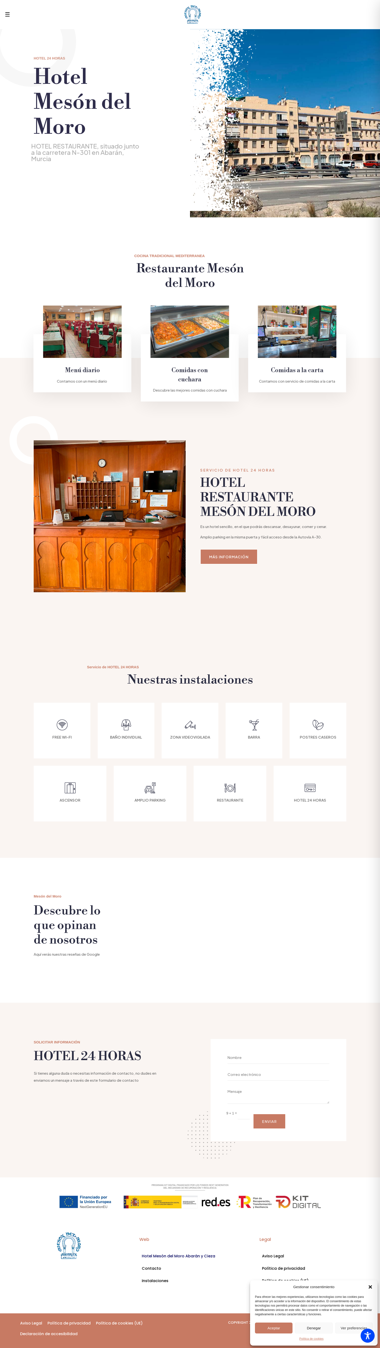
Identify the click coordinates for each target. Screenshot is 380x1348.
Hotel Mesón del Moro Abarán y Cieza (178, 1256)
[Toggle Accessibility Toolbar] (367, 1335)
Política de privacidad (283, 1268)
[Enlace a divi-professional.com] (69, 1245)
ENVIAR (269, 1121)
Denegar (314, 1328)
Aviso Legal (273, 1256)
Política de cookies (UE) (119, 1323)
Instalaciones (155, 1281)
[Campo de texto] (244, 1113)
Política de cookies (311, 1338)
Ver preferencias (354, 1328)
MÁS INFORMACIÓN (229, 556)
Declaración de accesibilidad (49, 1334)
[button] (370, 1287)
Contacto (151, 1268)
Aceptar (274, 1328)
